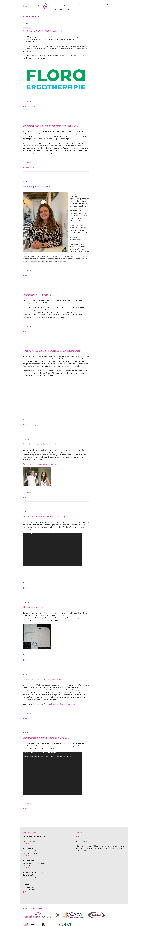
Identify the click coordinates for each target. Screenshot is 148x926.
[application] (52, 549)
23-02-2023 (26, 181)
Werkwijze (89, 5)
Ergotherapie (66, 5)
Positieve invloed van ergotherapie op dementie (39, 464)
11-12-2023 (26, 24)
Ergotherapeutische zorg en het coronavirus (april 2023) (51, 125)
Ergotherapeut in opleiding (36, 186)
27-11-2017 (26, 732)
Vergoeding (59, 9)
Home (57, 5)
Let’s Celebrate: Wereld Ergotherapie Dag (44, 516)
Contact (69, 9)
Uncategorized (35, 106)
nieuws (27, 106)
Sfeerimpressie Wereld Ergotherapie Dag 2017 (46, 737)
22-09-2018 (26, 674)
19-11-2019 (26, 511)
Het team (99, 5)
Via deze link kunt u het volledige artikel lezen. (61, 704)
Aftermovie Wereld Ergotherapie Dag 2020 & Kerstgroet (51, 350)
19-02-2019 (26, 602)
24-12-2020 (26, 346)
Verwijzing (79, 5)
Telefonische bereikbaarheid (37, 294)
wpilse (29, 101)
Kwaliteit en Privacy (113, 5)
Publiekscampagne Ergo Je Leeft (40, 444)
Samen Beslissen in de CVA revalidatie (42, 679)
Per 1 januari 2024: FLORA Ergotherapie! (43, 31)
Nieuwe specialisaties (33, 607)
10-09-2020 (26, 439)
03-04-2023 (26, 121)
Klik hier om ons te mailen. (86, 836)
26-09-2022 (26, 290)
